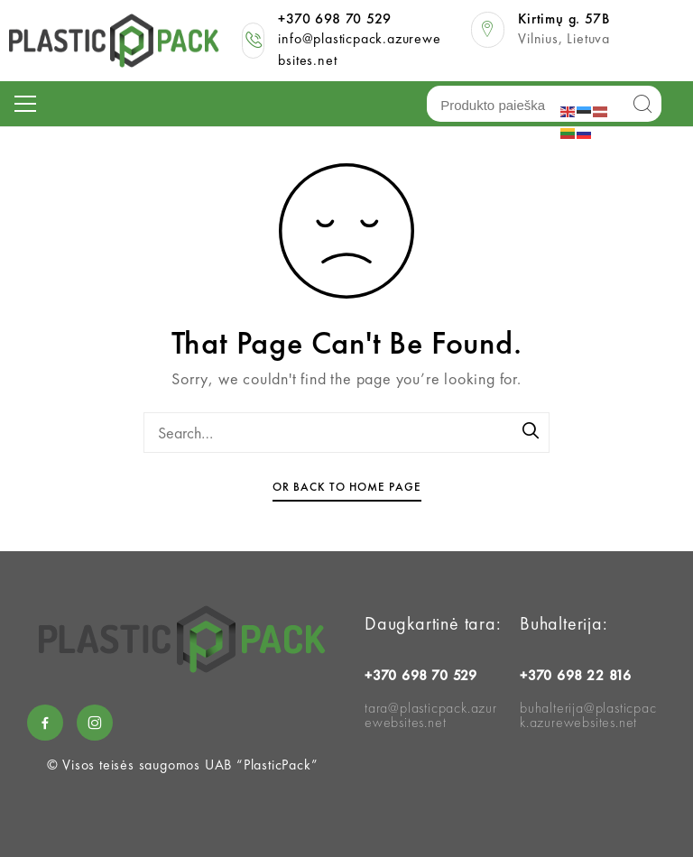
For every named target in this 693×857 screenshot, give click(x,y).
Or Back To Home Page (347, 486)
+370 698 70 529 (334, 18)
